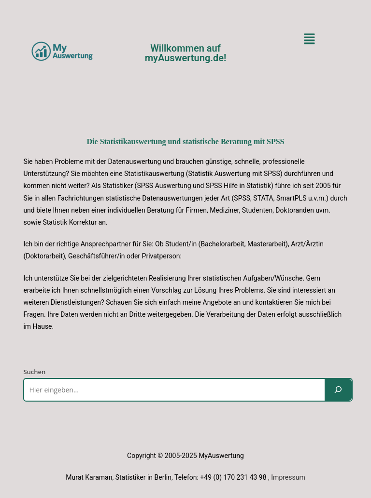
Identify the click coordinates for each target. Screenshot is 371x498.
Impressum (288, 477)
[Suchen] (338, 390)
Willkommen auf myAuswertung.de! (186, 53)
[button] (309, 39)
